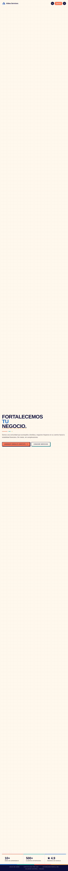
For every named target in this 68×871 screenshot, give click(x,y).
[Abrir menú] (64, 3)
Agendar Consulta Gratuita (16, 444)
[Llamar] (52, 3)
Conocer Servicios (41, 444)
